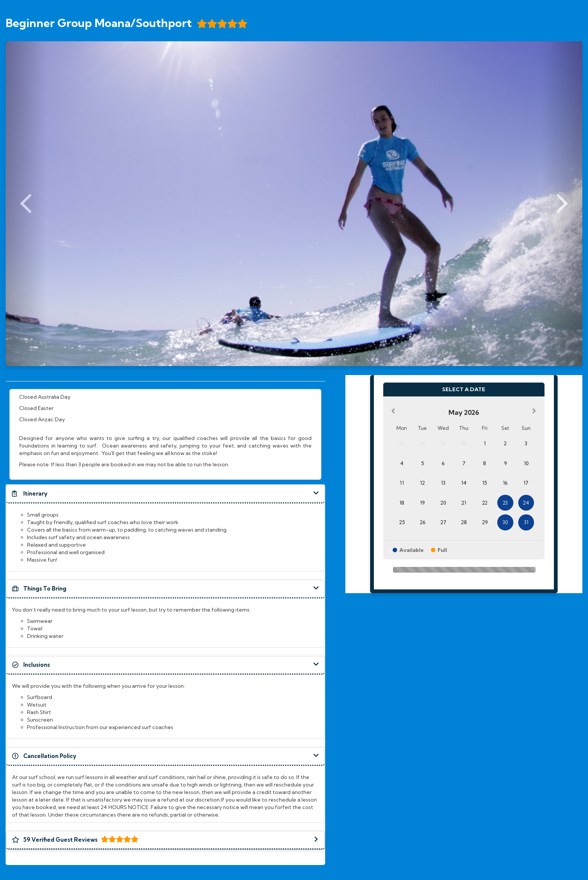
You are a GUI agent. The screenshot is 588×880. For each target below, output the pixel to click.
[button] (165, 493)
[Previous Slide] (26, 203)
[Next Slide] (562, 203)
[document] (165, 434)
